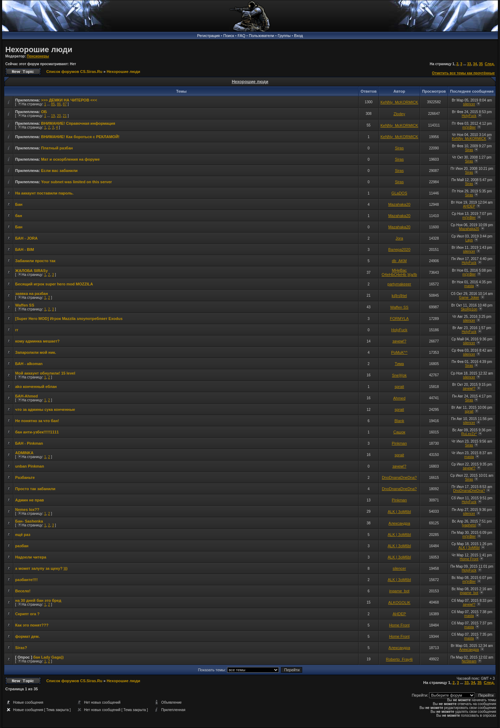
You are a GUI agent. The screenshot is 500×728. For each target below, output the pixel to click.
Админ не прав (29, 500)
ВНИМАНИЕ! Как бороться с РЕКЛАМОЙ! (80, 137)
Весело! (22, 591)
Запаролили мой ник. (35, 352)
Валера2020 (399, 249)
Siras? (21, 648)
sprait (399, 386)
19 (53, 116)
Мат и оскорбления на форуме (70, 159)
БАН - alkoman (29, 364)
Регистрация (208, 35)
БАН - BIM (24, 249)
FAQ (241, 35)
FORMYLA (399, 318)
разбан (22, 546)
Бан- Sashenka (29, 521)
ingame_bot (399, 591)
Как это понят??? (31, 625)
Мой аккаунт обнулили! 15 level (45, 373)
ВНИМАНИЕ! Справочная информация (78, 123)
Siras (399, 148)
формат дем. (27, 636)
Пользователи (261, 35)
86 (59, 104)
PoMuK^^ (399, 352)
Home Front (469, 559)
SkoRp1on (469, 309)
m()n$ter (469, 127)
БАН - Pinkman (29, 443)
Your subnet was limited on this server (76, 182)
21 (65, 116)
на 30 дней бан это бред (38, 600)
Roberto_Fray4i (399, 659)
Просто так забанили (35, 489)
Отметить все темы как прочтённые (463, 73)
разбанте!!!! (26, 580)
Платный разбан (57, 148)
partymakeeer (399, 284)
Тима (399, 364)
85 (53, 104)
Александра (399, 523)
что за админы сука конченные (45, 409)
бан (18, 216)
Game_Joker (469, 298)
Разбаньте (25, 477)
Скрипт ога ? (27, 614)
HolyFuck (469, 116)
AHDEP (469, 206)
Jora (399, 238)
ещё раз (22, 534)
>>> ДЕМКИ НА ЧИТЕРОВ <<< (69, 100)
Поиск (228, 35)
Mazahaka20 (399, 204)
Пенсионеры (38, 56)
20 (59, 116)
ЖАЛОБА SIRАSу (31, 271)
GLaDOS (399, 193)
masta (469, 286)
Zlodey (399, 114)
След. (490, 64)
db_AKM (399, 261)
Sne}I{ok (399, 375)
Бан (19, 204)
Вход (298, 35)
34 (475, 64)
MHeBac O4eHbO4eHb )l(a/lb (399, 272)
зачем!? (399, 341)
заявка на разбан (31, 293)
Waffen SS (24, 305)
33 (469, 64)
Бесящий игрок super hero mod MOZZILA (54, 284)
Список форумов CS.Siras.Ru (74, 71)
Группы (284, 35)
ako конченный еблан (36, 386)
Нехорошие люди (38, 49)
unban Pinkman (29, 466)
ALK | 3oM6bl (399, 512)
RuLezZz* (469, 434)
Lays (469, 240)
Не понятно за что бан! (37, 421)
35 (481, 64)
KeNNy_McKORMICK (399, 102)
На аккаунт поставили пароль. (44, 193)
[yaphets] (469, 525)
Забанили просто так (35, 261)
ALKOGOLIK (399, 602)
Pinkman (399, 443)
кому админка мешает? (37, 341)
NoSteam (469, 661)
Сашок (399, 432)
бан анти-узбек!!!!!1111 (37, 432)
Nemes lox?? (27, 509)
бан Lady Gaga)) (48, 657)
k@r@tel (399, 296)
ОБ (44, 112)
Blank (399, 421)
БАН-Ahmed (26, 396)
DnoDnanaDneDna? (399, 477)
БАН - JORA (26, 238)
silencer (469, 104)
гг (16, 330)
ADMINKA (24, 453)
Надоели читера (30, 557)
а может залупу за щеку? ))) (41, 568)
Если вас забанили (59, 170)
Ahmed (399, 398)
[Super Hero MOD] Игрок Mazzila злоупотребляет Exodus (69, 318)
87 (65, 104)
